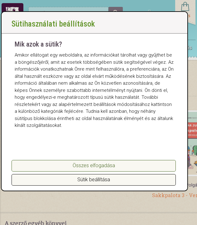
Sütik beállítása (93, 179)
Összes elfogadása (94, 165)
